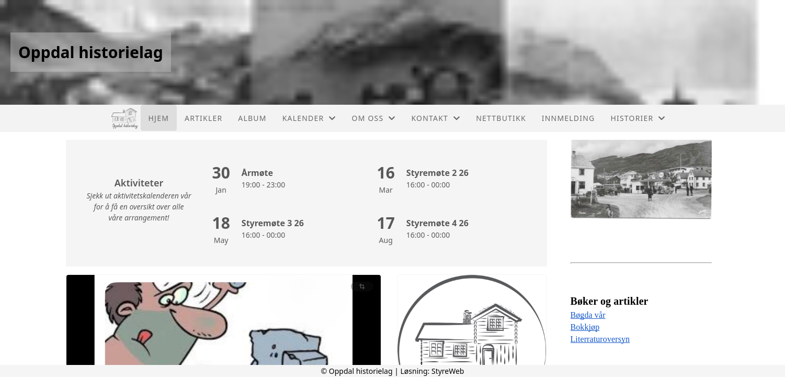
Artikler (203, 118)
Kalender (309, 118)
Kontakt (436, 118)
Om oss (374, 118)
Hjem (159, 118)
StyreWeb (447, 371)
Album (252, 118)
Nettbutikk (501, 118)
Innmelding (568, 118)
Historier (637, 118)
